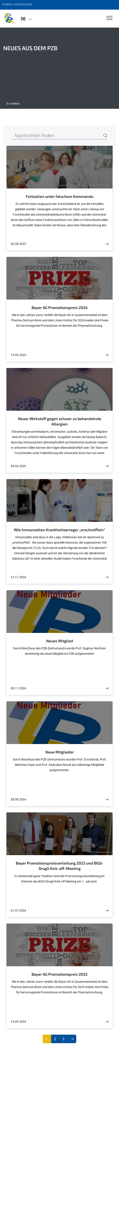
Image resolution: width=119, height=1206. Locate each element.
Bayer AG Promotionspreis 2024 (60, 307)
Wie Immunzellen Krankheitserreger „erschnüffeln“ (59, 529)
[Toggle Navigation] (109, 18)
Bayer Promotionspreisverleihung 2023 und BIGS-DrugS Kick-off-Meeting (59, 866)
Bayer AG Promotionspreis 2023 (59, 974)
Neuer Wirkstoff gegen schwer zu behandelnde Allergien (59, 421)
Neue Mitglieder (59, 752)
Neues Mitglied (59, 640)
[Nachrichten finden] (59, 135)
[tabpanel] (59, 68)
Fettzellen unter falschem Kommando (59, 196)
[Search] (105, 136)
